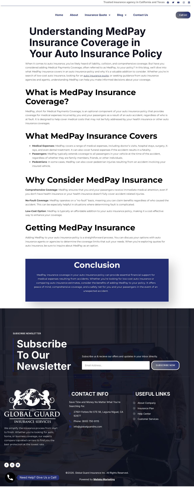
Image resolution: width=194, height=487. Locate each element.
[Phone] (10, 477)
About (74, 15)
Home (59, 15)
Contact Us (140, 15)
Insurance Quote (97, 15)
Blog (121, 15)
